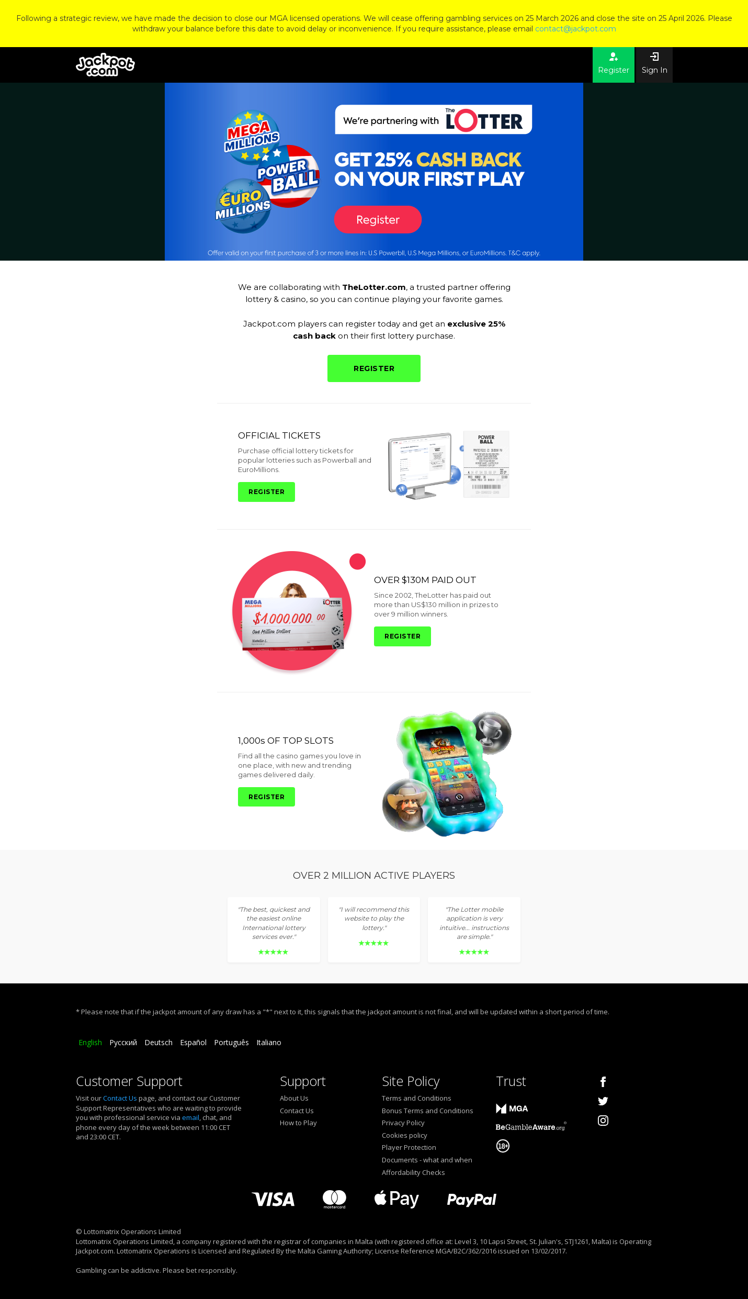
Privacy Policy (403, 1122)
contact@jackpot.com (575, 28)
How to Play (298, 1122)
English (90, 1042)
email (190, 1117)
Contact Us (120, 1098)
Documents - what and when (427, 1159)
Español (193, 1042)
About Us (294, 1098)
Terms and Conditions (416, 1098)
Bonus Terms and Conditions (427, 1110)
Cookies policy (404, 1135)
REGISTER (374, 368)
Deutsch (158, 1042)
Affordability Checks (413, 1172)
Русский (123, 1042)
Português (231, 1042)
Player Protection (409, 1147)
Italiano (268, 1042)
